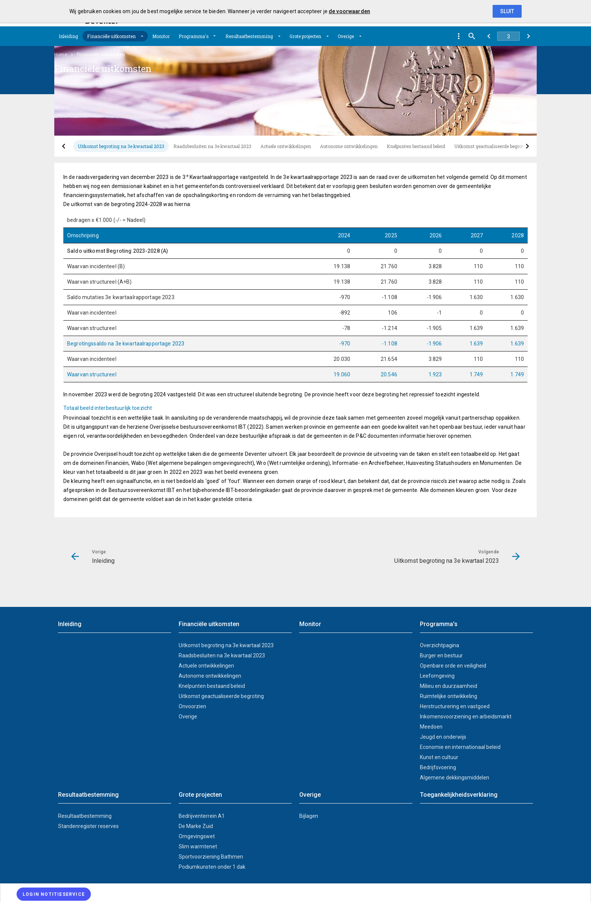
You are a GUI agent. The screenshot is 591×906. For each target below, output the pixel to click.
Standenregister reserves (88, 826)
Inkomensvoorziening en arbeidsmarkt (465, 716)
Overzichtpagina (439, 645)
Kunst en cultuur (439, 757)
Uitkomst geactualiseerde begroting (492, 146)
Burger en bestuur (441, 655)
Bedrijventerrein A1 (202, 816)
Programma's (194, 36)
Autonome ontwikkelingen (349, 146)
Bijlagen (308, 816)
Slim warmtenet (198, 846)
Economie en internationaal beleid (460, 747)
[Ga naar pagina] (508, 36)
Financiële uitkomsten (111, 36)
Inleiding (68, 36)
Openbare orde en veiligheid (453, 666)
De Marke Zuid (196, 826)
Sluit (507, 11)
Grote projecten (305, 36)
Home (60, 54)
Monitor (161, 36)
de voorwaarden (349, 11)
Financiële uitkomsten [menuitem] (101, 54)
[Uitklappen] (142, 36)
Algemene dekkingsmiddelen (454, 778)
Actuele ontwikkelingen (285, 146)
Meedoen (431, 727)
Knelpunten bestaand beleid (416, 146)
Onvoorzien (192, 706)
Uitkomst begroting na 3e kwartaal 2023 (121, 146)
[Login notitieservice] (53, 894)
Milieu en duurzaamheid (448, 686)
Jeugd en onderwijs (443, 737)
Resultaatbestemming (249, 36)
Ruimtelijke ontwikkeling (448, 696)
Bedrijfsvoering (438, 767)
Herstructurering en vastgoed (455, 706)
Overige (346, 36)
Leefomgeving (437, 676)
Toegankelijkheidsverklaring (459, 794)
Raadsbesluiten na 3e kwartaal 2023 (212, 146)
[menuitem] (68, 36)
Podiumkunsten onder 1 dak (212, 867)
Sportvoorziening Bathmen (211, 857)
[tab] (121, 146)
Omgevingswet (197, 836)
